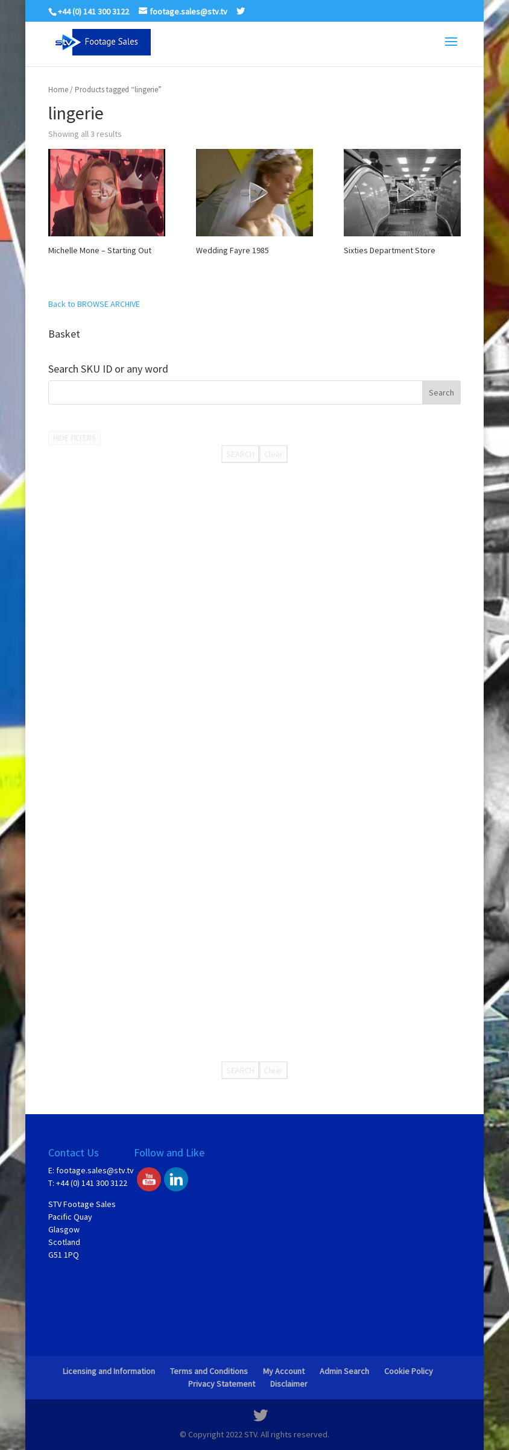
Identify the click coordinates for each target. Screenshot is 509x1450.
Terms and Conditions (209, 1371)
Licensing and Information (109, 1371)
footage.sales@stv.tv (95, 1170)
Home (58, 89)
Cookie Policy (408, 1371)
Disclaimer (289, 1383)
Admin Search (344, 1371)
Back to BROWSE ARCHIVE (94, 303)
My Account (284, 1371)
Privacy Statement (221, 1383)
